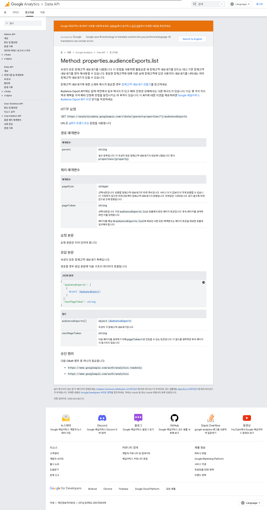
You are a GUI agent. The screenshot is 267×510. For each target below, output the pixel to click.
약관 (52, 502)
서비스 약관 (200, 464)
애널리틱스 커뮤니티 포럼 (135, 458)
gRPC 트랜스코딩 (79, 123)
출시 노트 (54, 464)
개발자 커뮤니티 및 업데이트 (136, 453)
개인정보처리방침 (66, 502)
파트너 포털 (200, 453)
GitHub (113, 26)
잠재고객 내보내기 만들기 (136, 84)
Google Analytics (84, 52)
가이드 (15, 12)
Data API (52, 4)
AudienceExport (89, 291)
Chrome (108, 489)
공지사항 (135, 26)
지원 (42, 12)
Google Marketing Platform (209, 458)
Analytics (25, 4)
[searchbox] (23, 23)
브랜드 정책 (200, 475)
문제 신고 (54, 475)
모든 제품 (171, 489)
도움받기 (54, 469)
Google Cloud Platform (147, 489)
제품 (69, 52)
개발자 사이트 (57, 458)
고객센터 (54, 453)
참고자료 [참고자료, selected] (29, 12)
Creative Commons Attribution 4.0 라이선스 (117, 389)
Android (92, 489)
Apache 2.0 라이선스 (188, 389)
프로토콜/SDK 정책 (204, 469)
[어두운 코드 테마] (203, 282)
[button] (22, 55)
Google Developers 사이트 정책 (96, 392)
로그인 (259, 4)
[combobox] (208, 4)
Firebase (123, 489)
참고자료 (114, 52)
